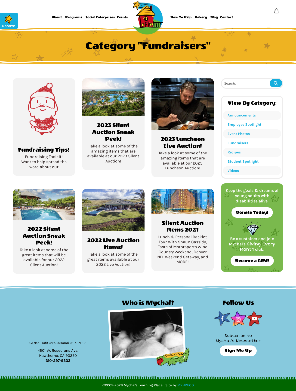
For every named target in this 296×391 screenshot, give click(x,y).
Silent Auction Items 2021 (183, 226)
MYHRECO (185, 385)
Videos (233, 170)
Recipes (234, 152)
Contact (226, 17)
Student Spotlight (243, 161)
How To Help (180, 17)
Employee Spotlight (244, 124)
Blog (214, 17)
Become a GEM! (252, 260)
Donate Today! (252, 212)
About (57, 17)
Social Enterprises (100, 17)
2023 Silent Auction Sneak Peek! (113, 132)
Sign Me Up (238, 350)
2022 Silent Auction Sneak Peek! (44, 236)
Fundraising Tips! (44, 150)
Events (122, 17)
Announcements (242, 115)
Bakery (201, 17)
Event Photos (239, 133)
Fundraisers (238, 143)
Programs (73, 17)
